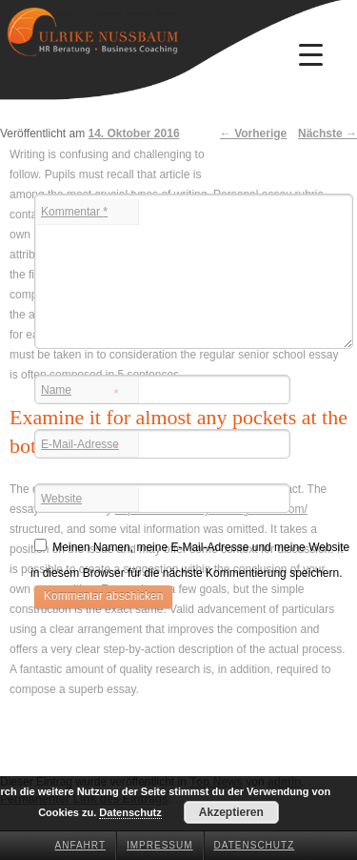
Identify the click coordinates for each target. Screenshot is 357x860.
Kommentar (74, 211)
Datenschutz (254, 845)
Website (61, 498)
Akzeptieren (231, 812)
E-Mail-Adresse (80, 446)
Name (80, 391)
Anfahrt (81, 845)
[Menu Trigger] (310, 54)
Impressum (160, 845)
